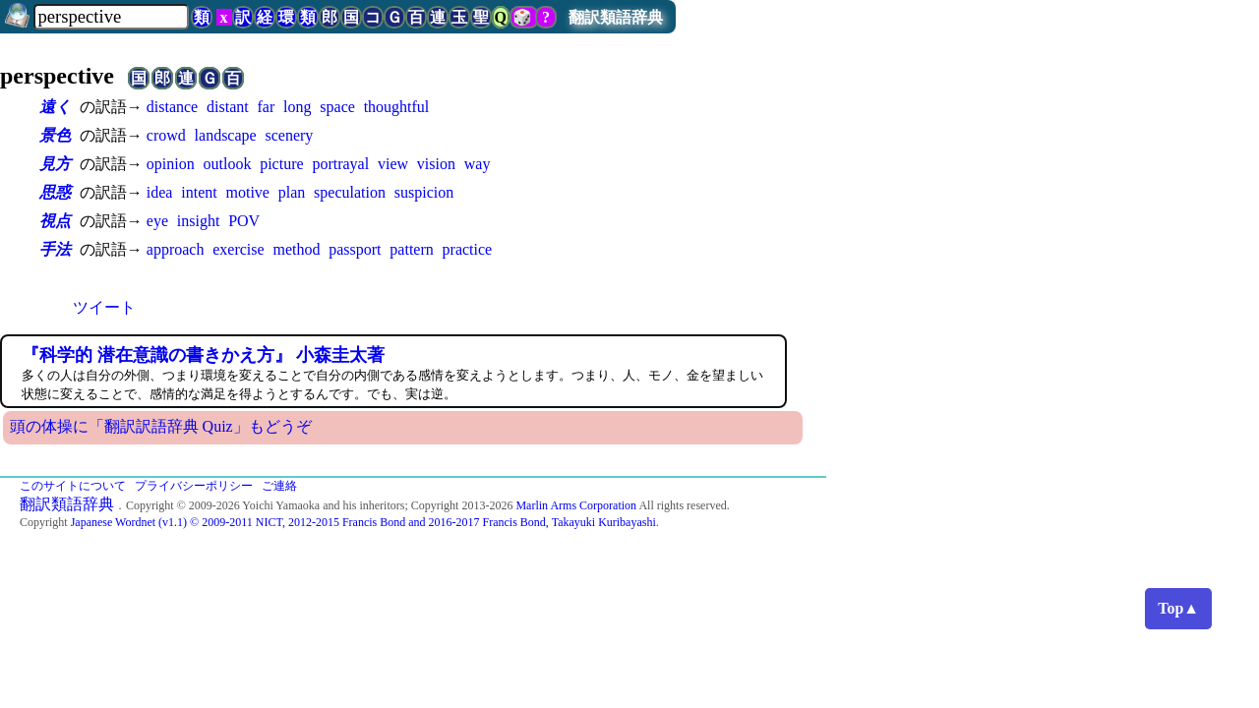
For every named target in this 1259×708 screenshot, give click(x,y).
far (265, 106)
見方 (55, 163)
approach (176, 249)
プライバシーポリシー (194, 486)
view (393, 163)
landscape (226, 135)
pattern (411, 249)
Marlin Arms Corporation (575, 505)
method (296, 249)
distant (228, 106)
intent (198, 192)
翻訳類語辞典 (616, 17)
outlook (227, 163)
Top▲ (1178, 608)
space (337, 106)
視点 (55, 220)
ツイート (104, 307)
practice (468, 249)
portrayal (340, 163)
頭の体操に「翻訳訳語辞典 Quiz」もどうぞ (161, 426)
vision (436, 163)
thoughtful (397, 106)
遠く (55, 106)
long (297, 106)
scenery (289, 135)
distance (172, 106)
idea (160, 192)
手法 (55, 249)
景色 (55, 135)
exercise (238, 249)
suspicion (423, 192)
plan (292, 192)
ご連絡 (279, 486)
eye (157, 220)
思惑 (55, 192)
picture (281, 163)
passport (355, 249)
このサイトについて (73, 486)
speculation (350, 192)
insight (198, 220)
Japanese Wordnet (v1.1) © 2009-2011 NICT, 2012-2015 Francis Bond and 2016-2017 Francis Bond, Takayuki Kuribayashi (363, 522)
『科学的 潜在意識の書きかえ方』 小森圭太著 (203, 355)
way (477, 163)
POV (244, 220)
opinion (171, 163)
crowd (166, 135)
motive (247, 192)
